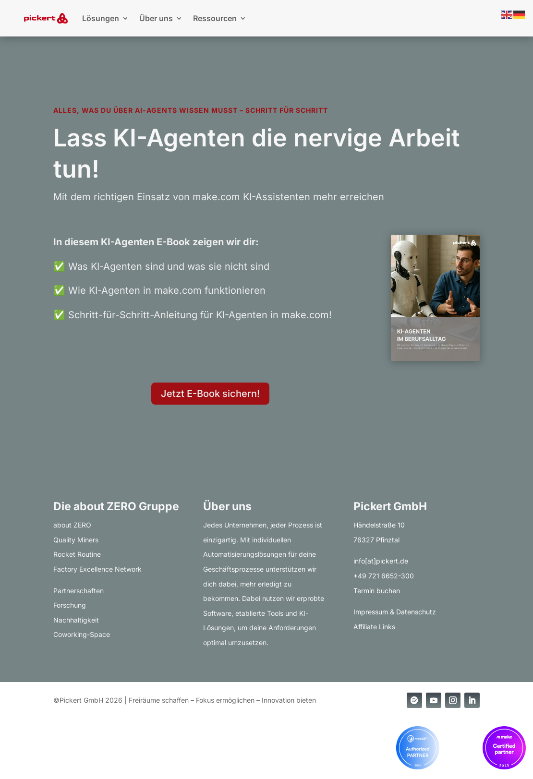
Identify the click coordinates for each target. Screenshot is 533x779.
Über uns (156, 18)
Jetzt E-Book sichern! (210, 393)
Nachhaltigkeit (76, 620)
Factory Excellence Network (97, 569)
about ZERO (72, 525)
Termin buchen (376, 591)
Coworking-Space (81, 634)
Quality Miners (75, 540)
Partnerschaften (78, 591)
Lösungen (100, 18)
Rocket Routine (77, 554)
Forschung (69, 605)
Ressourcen (215, 18)
